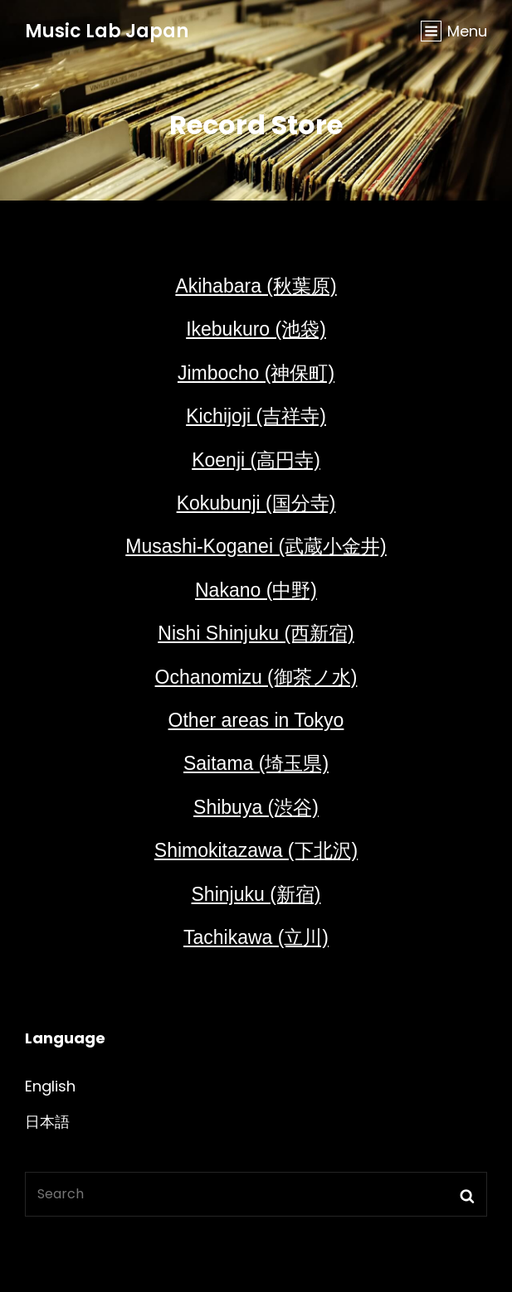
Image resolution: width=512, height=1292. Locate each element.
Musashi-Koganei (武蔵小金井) (255, 546)
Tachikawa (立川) (256, 937)
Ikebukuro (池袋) (256, 329)
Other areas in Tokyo (256, 720)
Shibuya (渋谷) (256, 807)
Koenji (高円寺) (256, 460)
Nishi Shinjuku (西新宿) (256, 633)
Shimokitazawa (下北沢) (256, 850)
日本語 (47, 1121)
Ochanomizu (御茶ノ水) (256, 677)
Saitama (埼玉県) (256, 763)
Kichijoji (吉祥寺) (256, 416)
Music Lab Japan (106, 31)
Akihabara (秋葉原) (255, 286)
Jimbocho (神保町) (256, 373)
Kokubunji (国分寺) (256, 503)
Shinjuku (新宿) (256, 894)
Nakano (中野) (256, 590)
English (50, 1086)
